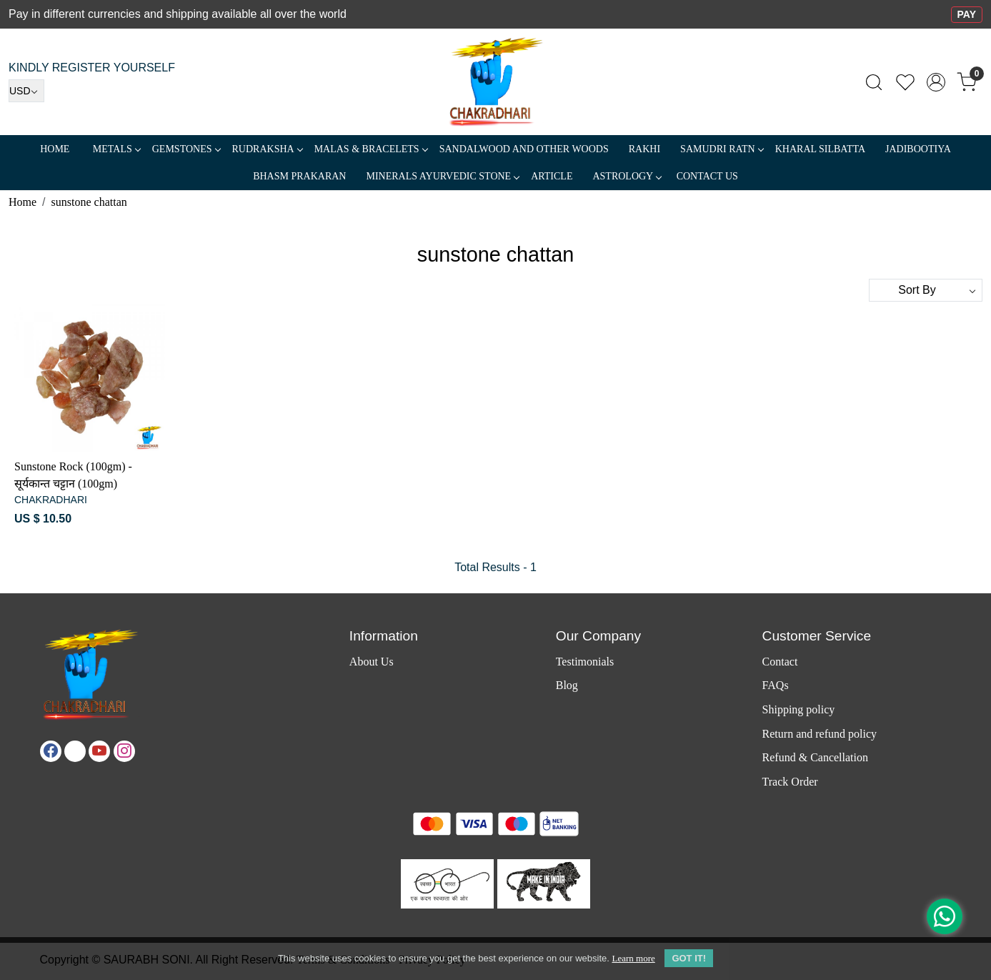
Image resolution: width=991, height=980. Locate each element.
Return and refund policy (819, 734)
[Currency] (26, 90)
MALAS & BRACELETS (370, 149)
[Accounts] (936, 82)
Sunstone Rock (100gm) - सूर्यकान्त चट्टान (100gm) (73, 475)
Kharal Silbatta (820, 149)
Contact (780, 661)
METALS (116, 149)
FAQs (775, 685)
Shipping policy (798, 709)
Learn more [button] (633, 958)
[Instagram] (124, 751)
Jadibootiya (918, 149)
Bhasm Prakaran (299, 176)
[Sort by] (925, 290)
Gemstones (186, 149)
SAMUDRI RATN (721, 149)
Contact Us (707, 176)
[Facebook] (50, 751)
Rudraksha (267, 149)
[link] (874, 82)
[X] (75, 751)
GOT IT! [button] (689, 958)
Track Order (790, 782)
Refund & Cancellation (815, 757)
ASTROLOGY (626, 176)
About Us (371, 661)
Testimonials (585, 661)
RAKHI (644, 149)
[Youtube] (99, 751)
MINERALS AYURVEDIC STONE (442, 176)
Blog (567, 685)
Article (551, 176)
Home (54, 149)
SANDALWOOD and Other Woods (524, 149)
